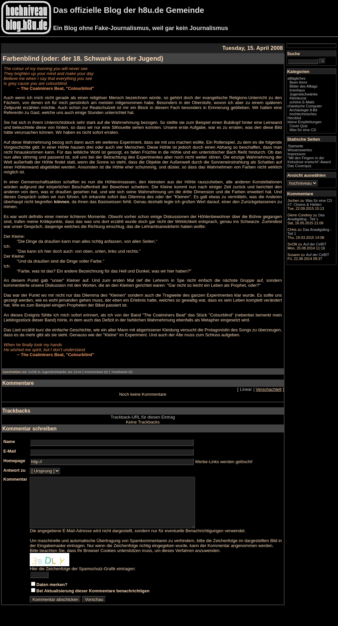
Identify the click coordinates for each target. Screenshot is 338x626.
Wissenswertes (299, 150)
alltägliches (296, 78)
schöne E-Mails (302, 102)
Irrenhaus (297, 90)
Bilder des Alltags (303, 86)
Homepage (14, 460)
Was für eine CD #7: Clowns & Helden (309, 202)
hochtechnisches (303, 114)
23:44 (77, 372)
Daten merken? (51, 594)
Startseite (295, 146)
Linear (246, 389)
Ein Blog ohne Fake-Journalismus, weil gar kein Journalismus (140, 28)
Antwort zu (14, 470)
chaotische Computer (304, 106)
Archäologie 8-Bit (303, 110)
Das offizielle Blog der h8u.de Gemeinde (128, 10)
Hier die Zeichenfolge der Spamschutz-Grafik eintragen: (83, 578)
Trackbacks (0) (121, 372)
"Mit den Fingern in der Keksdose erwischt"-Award (309, 160)
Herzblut (294, 118)
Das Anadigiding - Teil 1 (306, 217)
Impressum (296, 154)
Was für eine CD (302, 130)
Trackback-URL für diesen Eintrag (143, 417)
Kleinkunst (297, 98)
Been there (298, 82)
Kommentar (15, 479)
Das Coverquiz (299, 166)
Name (9, 441)
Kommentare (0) (96, 372)
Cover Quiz (298, 126)
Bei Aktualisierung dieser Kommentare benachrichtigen (93, 600)
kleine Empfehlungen (304, 122)
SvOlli (32, 372)
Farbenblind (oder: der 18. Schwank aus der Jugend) (83, 58)
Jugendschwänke (54, 372)
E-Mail (9, 451)
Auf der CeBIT (314, 244)
